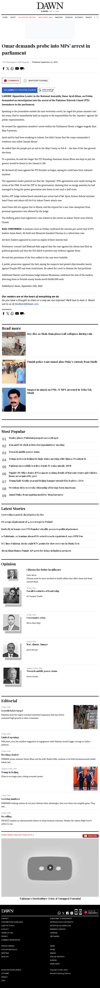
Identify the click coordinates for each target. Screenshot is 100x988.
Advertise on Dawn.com (60, 926)
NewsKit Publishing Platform (60, 973)
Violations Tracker (27, 17)
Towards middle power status (24, 451)
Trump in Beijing (9, 772)
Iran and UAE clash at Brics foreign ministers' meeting (36, 444)
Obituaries (55, 936)
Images (89, 17)
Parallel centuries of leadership (43, 591)
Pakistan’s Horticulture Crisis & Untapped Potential (50, 898)
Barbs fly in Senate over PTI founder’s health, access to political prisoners (39, 529)
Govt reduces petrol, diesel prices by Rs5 (22, 514)
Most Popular (13, 431)
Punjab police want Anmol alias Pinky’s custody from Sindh (62, 361)
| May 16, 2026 (50, 11)
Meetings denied (9, 754)
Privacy (4, 936)
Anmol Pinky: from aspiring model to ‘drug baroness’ (36, 494)
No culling (6, 816)
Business (79, 17)
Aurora (53, 960)
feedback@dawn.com (26, 304)
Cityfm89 (5, 973)
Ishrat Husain (32, 676)
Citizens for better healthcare (44, 569)
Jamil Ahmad (32, 650)
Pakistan (59, 17)
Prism (52, 949)
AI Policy (5, 929)
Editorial (9, 700)
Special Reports (57, 957)
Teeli (3, 980)
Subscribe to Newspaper (61, 918)
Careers (54, 933)
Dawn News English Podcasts (17, 835)
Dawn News (55, 964)
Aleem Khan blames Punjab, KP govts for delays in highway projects (36, 550)
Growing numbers (10, 798)
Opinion (69, 17)
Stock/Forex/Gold (9, 949)
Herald (4, 977)
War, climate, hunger (37, 644)
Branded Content (58, 929)
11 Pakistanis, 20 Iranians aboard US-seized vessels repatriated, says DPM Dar (42, 536)
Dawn (52, 946)
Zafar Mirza (31, 575)
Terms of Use (7, 933)
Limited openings (10, 737)
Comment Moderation (10, 940)
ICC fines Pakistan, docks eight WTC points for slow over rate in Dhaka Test (40, 543)
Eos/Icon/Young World (11, 970)
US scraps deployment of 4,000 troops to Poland (26, 521)
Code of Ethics (7, 926)
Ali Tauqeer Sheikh (35, 596)
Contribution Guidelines (12, 922)
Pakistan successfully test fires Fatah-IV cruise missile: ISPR (40, 465)
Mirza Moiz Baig (33, 623)
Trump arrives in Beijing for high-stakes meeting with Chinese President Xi (47, 458)
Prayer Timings (7, 946)
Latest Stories (13, 508)
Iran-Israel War (45, 17)
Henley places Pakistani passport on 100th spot (33, 437)
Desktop (5, 957)
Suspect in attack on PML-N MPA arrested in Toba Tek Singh (59, 391)
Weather (5, 953)
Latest (13, 17)
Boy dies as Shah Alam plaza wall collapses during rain (59, 333)
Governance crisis (36, 617)
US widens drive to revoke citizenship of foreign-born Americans (42, 487)
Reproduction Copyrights (61, 922)
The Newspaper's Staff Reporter (15, 62)
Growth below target (12, 710)
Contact (5, 918)
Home (5, 17)
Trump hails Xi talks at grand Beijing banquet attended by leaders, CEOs (46, 480)
